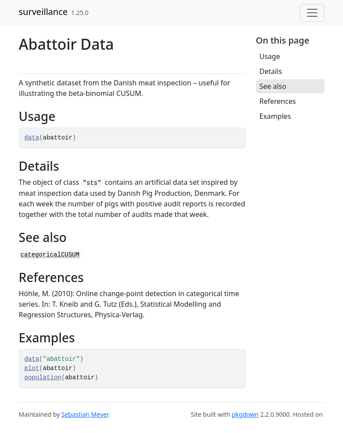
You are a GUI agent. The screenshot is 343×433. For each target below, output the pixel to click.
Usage (270, 56)
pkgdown (244, 414)
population (43, 377)
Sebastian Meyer (84, 414)
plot (32, 368)
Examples (275, 116)
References (278, 101)
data (32, 137)
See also (273, 86)
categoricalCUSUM (50, 254)
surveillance (43, 12)
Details (271, 71)
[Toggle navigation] (312, 13)
